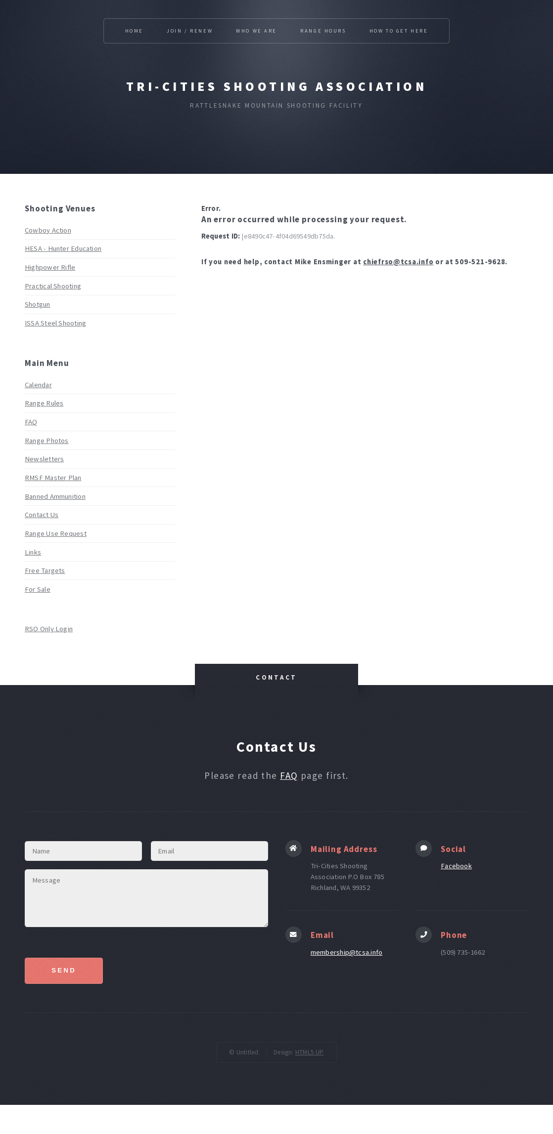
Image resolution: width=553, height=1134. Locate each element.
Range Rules (44, 403)
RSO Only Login (49, 628)
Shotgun (37, 304)
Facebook (456, 865)
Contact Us (41, 514)
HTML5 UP (309, 1052)
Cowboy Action (48, 230)
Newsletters (44, 458)
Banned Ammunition (55, 496)
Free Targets (45, 570)
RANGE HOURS (323, 31)
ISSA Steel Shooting (55, 323)
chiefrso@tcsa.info (398, 261)
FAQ (31, 421)
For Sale (37, 589)
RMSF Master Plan (53, 477)
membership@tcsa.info (346, 952)
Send (63, 970)
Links (33, 552)
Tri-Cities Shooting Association (276, 86)
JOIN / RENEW (190, 31)
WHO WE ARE (256, 31)
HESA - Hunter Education (63, 248)
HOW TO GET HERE (398, 31)
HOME (134, 31)
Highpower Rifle (50, 267)
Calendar (38, 384)
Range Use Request (56, 533)
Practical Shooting (53, 286)
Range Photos (47, 440)
